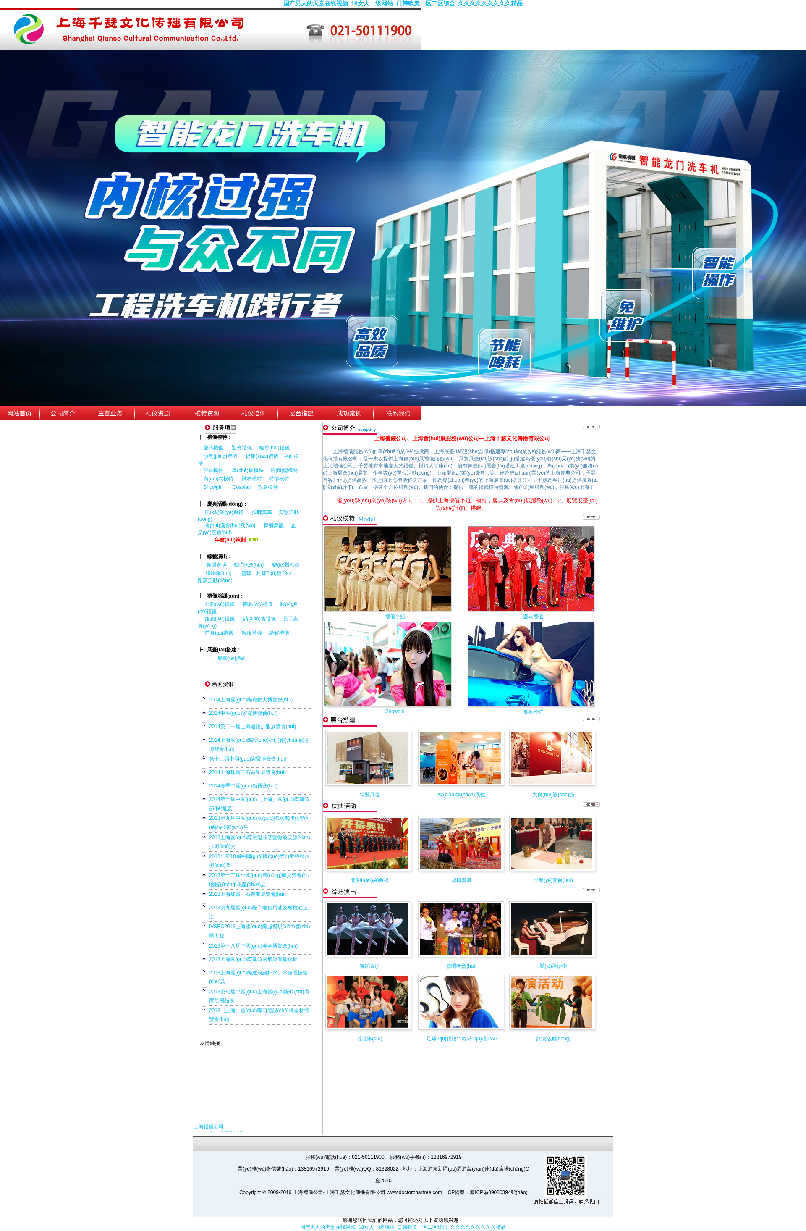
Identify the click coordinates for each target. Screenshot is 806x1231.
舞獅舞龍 (274, 525)
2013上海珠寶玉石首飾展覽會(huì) (247, 894)
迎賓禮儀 (242, 448)
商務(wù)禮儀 (258, 604)
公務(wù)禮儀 (220, 604)
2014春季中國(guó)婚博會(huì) (243, 786)
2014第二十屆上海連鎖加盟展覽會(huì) (252, 727)
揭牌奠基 (262, 512)
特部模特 (279, 479)
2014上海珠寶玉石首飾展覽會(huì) (247, 772)
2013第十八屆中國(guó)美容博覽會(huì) (253, 946)
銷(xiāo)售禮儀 (259, 619)
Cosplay (242, 487)
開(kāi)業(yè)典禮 (224, 512)
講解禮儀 (279, 633)
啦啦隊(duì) (219, 573)
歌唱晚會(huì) (248, 565)
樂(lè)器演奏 (285, 565)
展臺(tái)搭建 (231, 658)
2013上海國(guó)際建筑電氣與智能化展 (253, 959)
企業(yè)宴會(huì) (553, 880)
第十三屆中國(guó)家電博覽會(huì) (248, 759)
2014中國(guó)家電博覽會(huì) (243, 713)
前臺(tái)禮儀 (219, 633)
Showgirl (213, 487)
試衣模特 (252, 479)
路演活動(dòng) (215, 580)
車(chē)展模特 (247, 470)
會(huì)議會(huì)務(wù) (230, 525)
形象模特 (268, 487)
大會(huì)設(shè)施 (553, 795)
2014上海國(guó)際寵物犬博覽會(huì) (251, 700)
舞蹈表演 (216, 565)
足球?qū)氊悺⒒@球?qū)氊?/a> (462, 1039)
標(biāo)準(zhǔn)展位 (461, 795)
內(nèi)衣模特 (218, 479)
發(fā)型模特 (284, 470)
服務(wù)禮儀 (220, 619)
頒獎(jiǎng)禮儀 (220, 456)
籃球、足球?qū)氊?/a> (269, 573)
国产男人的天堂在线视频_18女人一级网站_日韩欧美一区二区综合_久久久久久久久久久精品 (403, 3)
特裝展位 (370, 795)
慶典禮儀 (213, 448)
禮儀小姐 (395, 616)
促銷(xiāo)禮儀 (262, 456)
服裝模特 (213, 470)
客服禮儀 (252, 633)
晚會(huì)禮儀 (274, 448)
